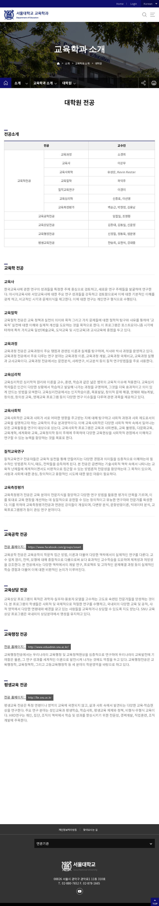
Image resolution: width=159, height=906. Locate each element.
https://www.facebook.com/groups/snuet (54, 547)
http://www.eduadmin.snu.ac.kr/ (48, 647)
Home (119, 3)
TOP (155, 903)
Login (133, 3)
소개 (67, 63)
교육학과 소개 (82, 63)
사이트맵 (152, 15)
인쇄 (154, 83)
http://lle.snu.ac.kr (39, 697)
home (5, 83)
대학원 (98, 63)
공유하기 (143, 83)
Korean (148, 4)
